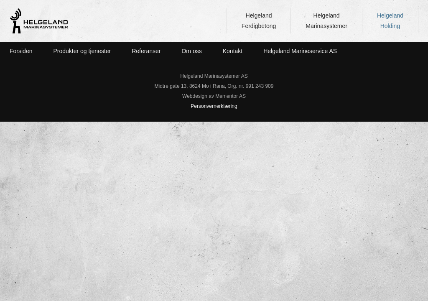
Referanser (146, 51)
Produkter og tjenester (82, 51)
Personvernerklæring (214, 106)
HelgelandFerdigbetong (259, 20)
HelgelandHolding (390, 20)
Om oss (191, 51)
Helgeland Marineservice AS (300, 51)
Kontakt (232, 51)
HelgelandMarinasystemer (326, 20)
